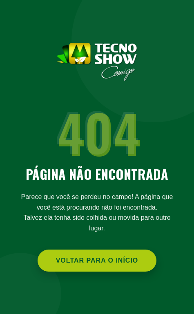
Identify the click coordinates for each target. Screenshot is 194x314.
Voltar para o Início (97, 260)
